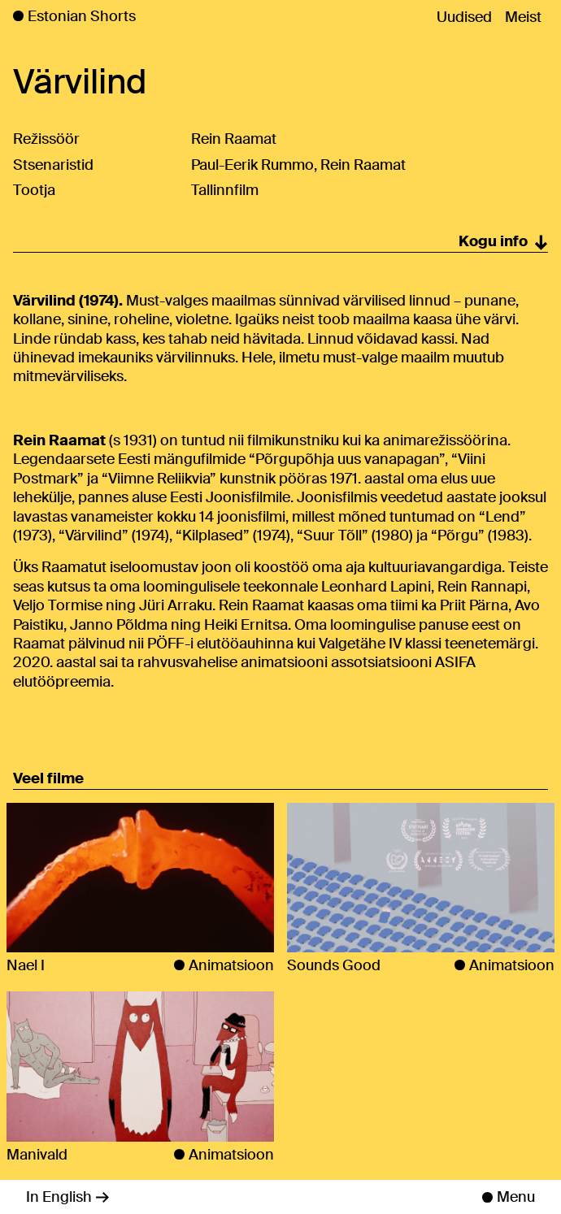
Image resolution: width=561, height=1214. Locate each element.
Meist (523, 17)
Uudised (464, 17)
